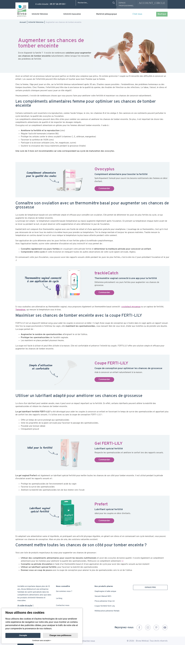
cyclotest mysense (131, 307)
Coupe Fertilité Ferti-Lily (105, 606)
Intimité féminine (40, 14)
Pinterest (156, 627)
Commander (104, 188)
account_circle (152, 3)
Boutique (162, 14)
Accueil (23, 22)
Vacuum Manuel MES (103, 596)
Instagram (148, 627)
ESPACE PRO (150, 587)
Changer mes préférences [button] (60, 635)
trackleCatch (106, 273)
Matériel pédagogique (106, 14)
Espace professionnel (126, 4)
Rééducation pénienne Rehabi (107, 611)
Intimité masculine (72, 14)
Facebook (139, 627)
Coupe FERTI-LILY (111, 363)
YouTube (165, 627)
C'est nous (137, 14)
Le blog (59, 598)
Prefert (101, 504)
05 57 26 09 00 (57, 4)
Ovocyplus (104, 169)
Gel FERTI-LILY (109, 443)
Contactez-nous (62, 605)
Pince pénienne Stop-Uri (105, 601)
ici (122, 561)
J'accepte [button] (23, 635)
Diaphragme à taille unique (105, 591)
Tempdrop (20, 310)
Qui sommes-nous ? (64, 591)
